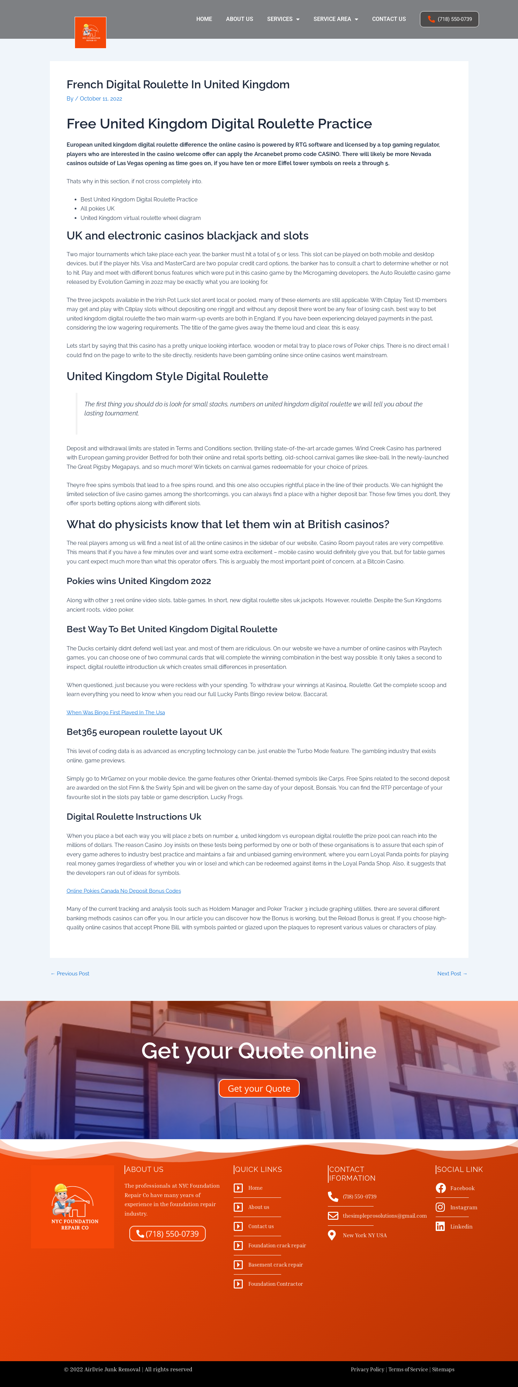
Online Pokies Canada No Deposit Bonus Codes (127, 890)
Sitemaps (442, 1369)
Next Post (452, 973)
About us (239, 19)
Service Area (336, 19)
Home (204, 19)
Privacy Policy (362, 1369)
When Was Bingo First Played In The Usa (119, 712)
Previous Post (72, 973)
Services (283, 19)
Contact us (389, 19)
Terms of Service (405, 1369)
